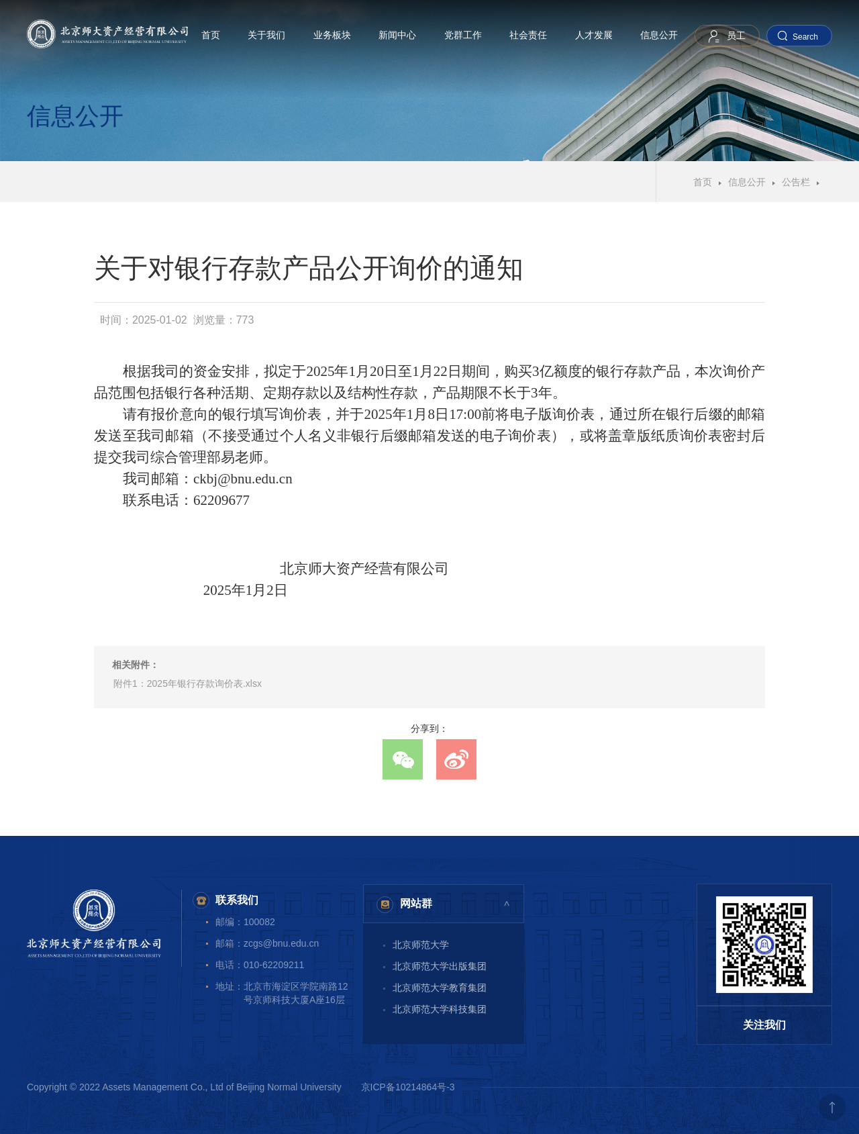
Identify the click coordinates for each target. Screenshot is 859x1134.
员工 (736, 35)
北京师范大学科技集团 (440, 1009)
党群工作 (463, 35)
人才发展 (594, 35)
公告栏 (796, 182)
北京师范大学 (421, 944)
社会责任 (528, 35)
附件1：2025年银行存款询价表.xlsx (187, 683)
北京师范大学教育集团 (440, 987)
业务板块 (332, 35)
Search (805, 37)
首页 (210, 35)
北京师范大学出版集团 (440, 966)
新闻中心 (397, 35)
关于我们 (266, 35)
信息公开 (659, 35)
